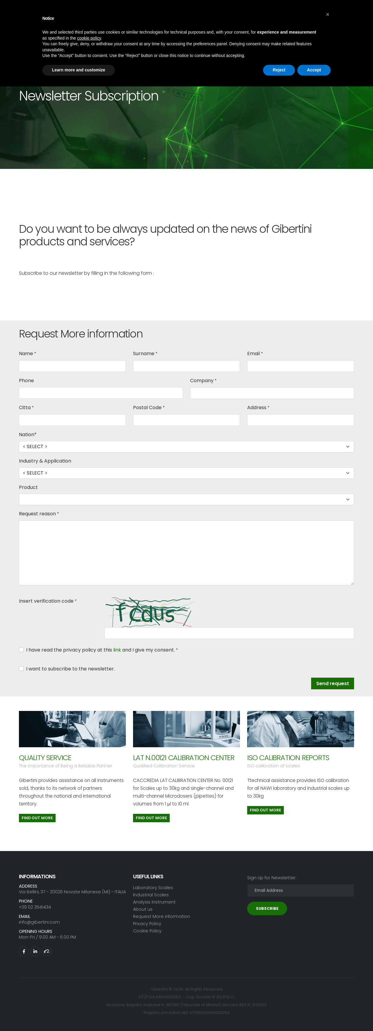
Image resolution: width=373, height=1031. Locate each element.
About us (143, 909)
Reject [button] (279, 69)
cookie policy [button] (89, 38)
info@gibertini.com (39, 922)
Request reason (37, 513)
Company (202, 380)
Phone (26, 380)
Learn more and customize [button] (78, 69)
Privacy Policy (147, 924)
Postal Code (147, 407)
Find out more (37, 817)
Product (28, 487)
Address (256, 407)
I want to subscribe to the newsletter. (70, 668)
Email (253, 353)
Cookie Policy (147, 931)
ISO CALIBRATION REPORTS (288, 758)
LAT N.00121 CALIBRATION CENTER (183, 758)
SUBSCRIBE (267, 908)
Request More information (161, 916)
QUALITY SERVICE (45, 758)
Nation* (28, 434)
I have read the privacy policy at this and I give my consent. (100, 649)
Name (26, 353)
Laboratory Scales (153, 888)
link (117, 649)
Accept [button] (314, 69)
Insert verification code (46, 601)
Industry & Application (45, 460)
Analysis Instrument (154, 902)
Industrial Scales (151, 895)
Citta (25, 407)
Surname (143, 353)
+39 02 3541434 (35, 907)
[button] (327, 14)
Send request (332, 683)
